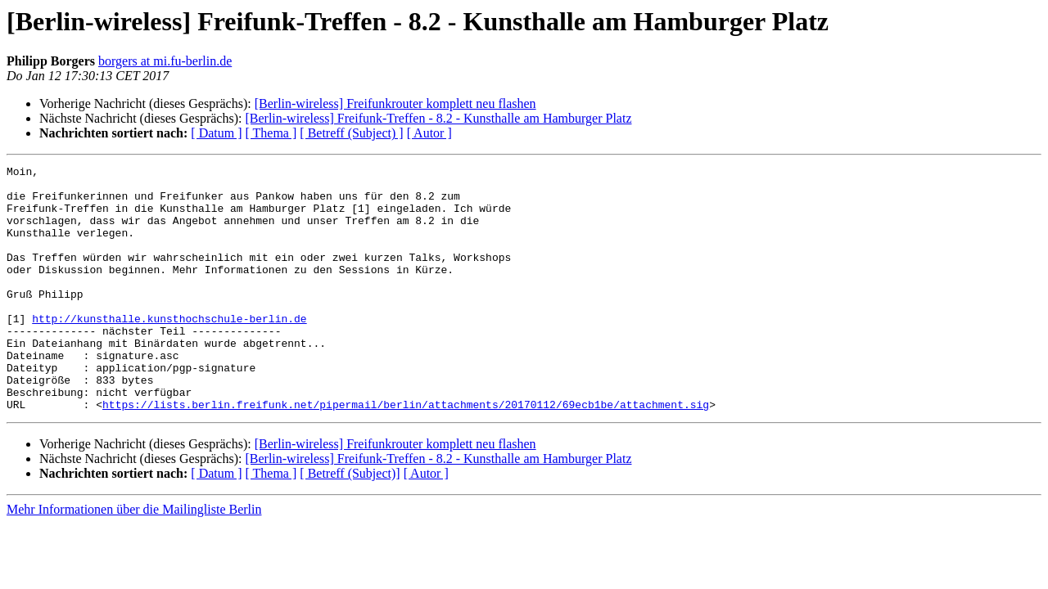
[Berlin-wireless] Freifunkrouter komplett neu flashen (395, 103)
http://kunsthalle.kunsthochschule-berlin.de (169, 350)
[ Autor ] (429, 133)
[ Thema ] (271, 133)
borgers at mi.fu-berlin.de (165, 61)
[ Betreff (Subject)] (350, 522)
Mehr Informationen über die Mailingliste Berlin (134, 558)
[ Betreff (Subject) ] (351, 133)
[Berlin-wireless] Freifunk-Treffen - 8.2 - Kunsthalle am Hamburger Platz (438, 118)
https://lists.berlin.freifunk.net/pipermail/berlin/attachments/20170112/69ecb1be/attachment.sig (405, 453)
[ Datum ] (216, 133)
